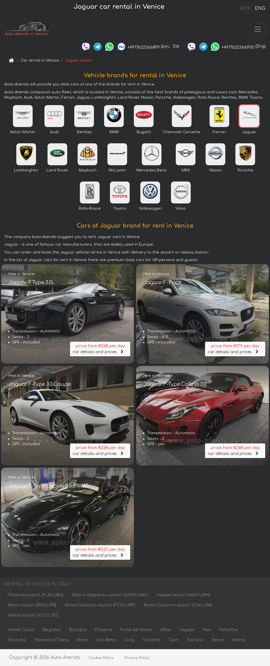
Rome (82, 640)
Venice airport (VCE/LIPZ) (33, 615)
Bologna (78, 630)
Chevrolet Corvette (181, 132)
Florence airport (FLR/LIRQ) (35, 595)
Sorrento (152, 640)
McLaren (117, 170)
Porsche (245, 170)
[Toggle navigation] (258, 29)
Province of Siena (51, 640)
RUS (245, 8)
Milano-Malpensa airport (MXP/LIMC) (109, 595)
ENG (260, 8)
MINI (186, 170)
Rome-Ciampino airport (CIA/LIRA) (177, 605)
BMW (114, 132)
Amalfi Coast (21, 630)
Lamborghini (26, 170)
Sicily (130, 640)
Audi (54, 132)
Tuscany (194, 640)
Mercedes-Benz (151, 170)
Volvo (181, 208)
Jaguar (249, 132)
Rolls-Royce (90, 208)
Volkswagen (150, 208)
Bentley (84, 132)
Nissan (215, 170)
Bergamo (51, 630)
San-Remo (106, 640)
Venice (217, 640)
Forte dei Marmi (136, 630)
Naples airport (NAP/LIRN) (183, 595)
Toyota (119, 208)
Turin (173, 640)
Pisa (206, 630)
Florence (103, 630)
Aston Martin (22, 132)
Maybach (87, 170)
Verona (239, 640)
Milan (166, 630)
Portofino (228, 630)
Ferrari (219, 132)
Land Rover (57, 170)
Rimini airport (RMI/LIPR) (32, 605)
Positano (17, 640)
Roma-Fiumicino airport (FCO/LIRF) (99, 605)
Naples (187, 630)
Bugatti (144, 132)
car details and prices (100, 348)
